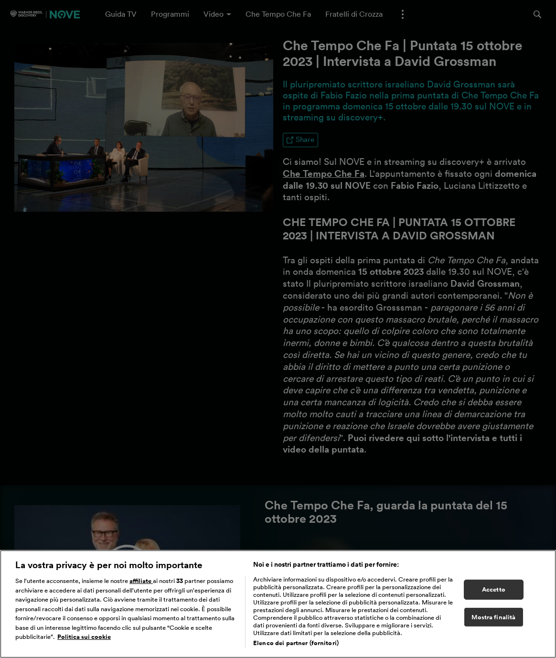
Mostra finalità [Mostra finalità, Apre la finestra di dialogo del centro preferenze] (493, 617)
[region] (278, 604)
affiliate (141, 581)
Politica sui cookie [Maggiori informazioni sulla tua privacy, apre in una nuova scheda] (84, 637)
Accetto (493, 589)
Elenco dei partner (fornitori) (296, 643)
